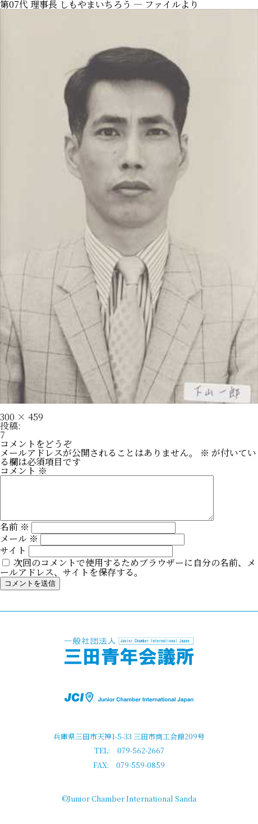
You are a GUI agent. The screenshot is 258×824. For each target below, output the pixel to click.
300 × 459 (21, 416)
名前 (14, 535)
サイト (13, 558)
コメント (23, 470)
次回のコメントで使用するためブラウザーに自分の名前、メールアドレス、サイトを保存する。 (128, 575)
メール (19, 546)
